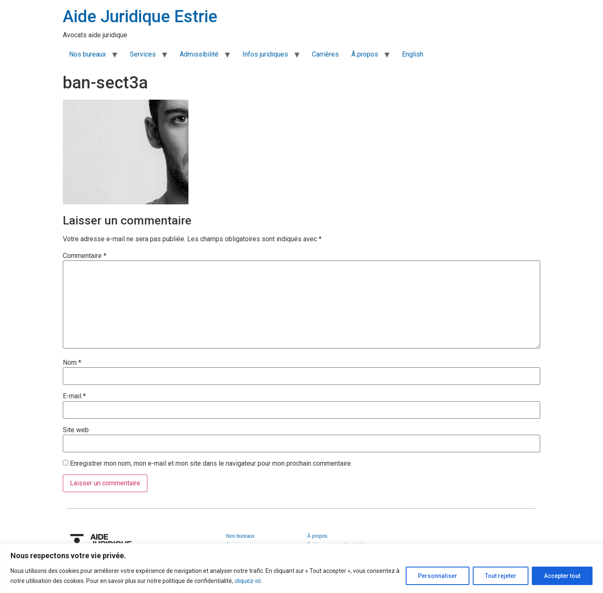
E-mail (74, 396)
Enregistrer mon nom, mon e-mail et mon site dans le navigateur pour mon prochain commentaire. (211, 463)
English (412, 54)
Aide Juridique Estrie (140, 16)
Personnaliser (437, 575)
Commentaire (84, 256)
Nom (72, 362)
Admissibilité (199, 54)
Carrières (325, 54)
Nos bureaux (87, 54)
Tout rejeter (500, 575)
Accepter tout (562, 575)
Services (143, 54)
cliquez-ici (247, 581)
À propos (364, 54)
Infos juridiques (265, 54)
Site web (76, 430)
